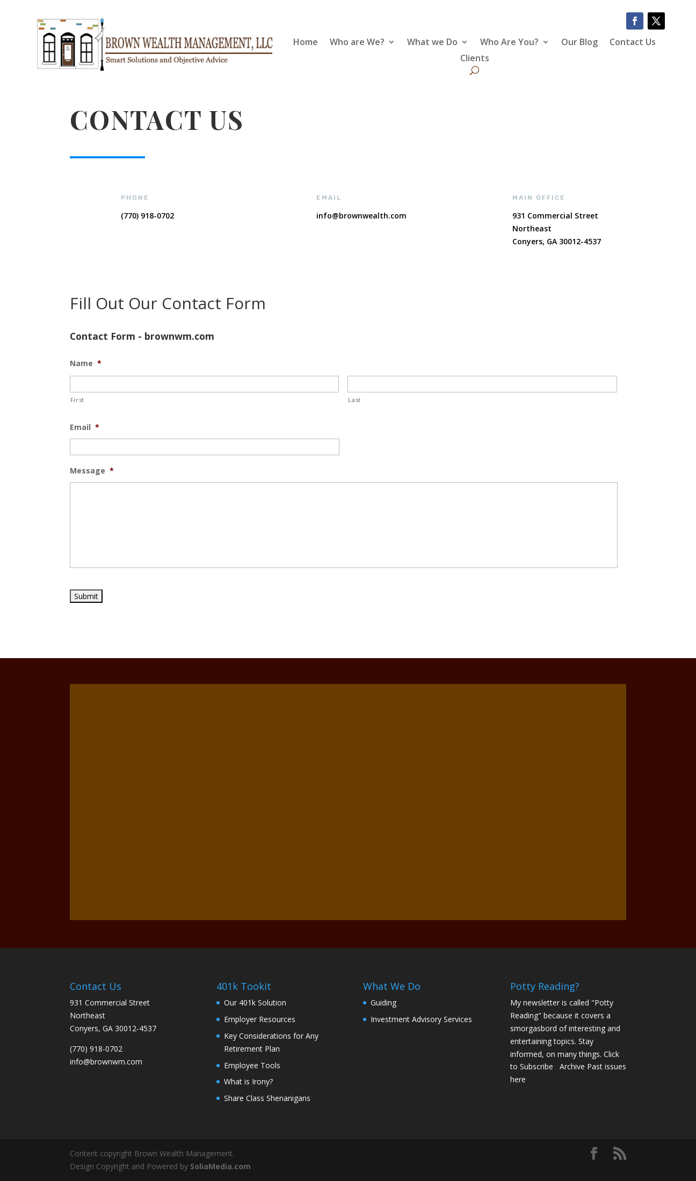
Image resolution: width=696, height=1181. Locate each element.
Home (305, 43)
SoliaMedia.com (220, 1166)
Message (92, 471)
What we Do (432, 43)
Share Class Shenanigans (267, 1098)
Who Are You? (509, 43)
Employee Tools (252, 1065)
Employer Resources (259, 1019)
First (77, 400)
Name (86, 363)
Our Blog (579, 43)
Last (354, 400)
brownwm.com (116, 1061)
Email (84, 427)
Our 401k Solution (255, 1002)
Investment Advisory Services (421, 1019)
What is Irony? (248, 1081)
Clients (474, 59)
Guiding (383, 1002)
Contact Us (633, 43)
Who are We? (357, 43)
